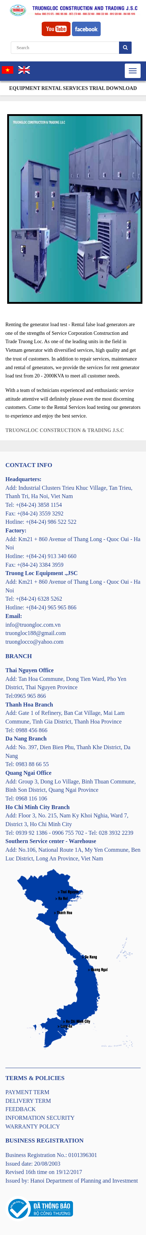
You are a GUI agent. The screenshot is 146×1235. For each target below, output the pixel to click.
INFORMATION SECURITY (39, 1118)
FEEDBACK (20, 1109)
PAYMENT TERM (27, 1092)
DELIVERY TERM (28, 1101)
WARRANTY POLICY (32, 1126)
